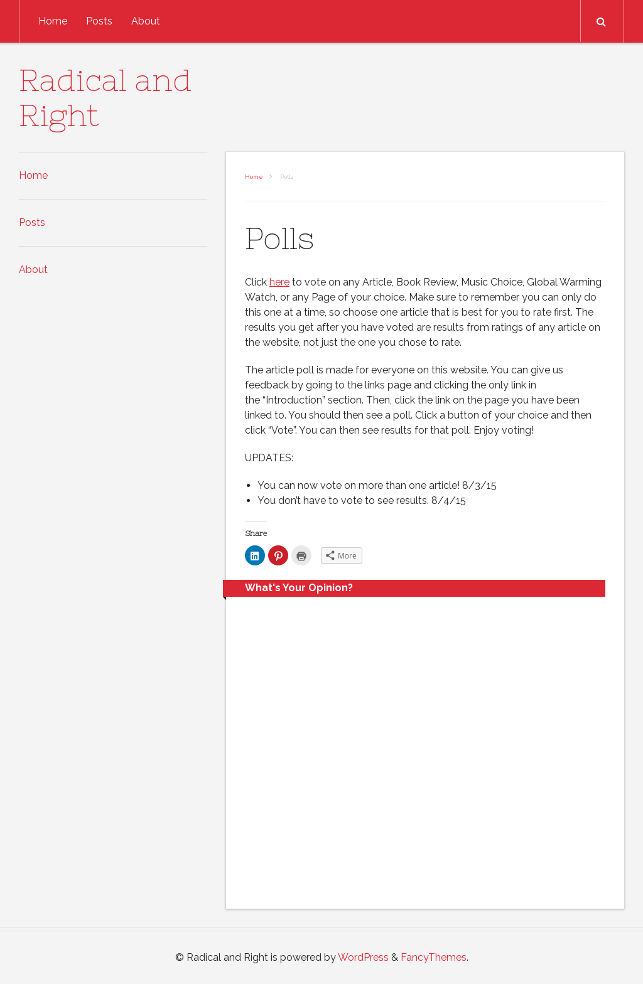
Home (52, 21)
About (145, 21)
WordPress (363, 957)
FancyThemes (434, 957)
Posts (99, 21)
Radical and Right (105, 97)
